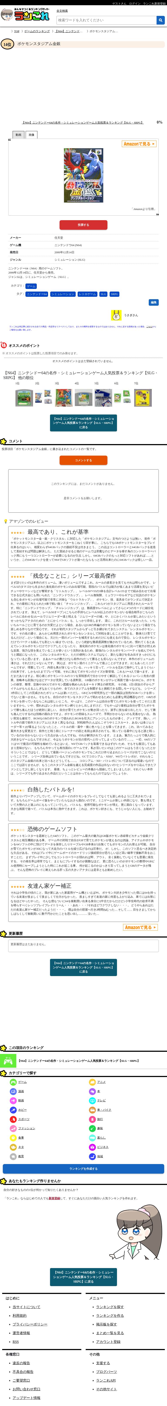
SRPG (114, 294)
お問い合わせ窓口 (26, 1389)
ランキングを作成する (83, 1168)
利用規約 (20, 1315)
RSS (16, 1342)
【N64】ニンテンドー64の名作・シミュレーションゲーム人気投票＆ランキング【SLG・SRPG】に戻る (83, 423)
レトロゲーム (87, 294)
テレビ (97, 1100)
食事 (17, 1137)
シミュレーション (63, 294)
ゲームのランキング (37, 31)
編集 (154, 302)
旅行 (96, 1119)
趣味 (96, 1128)
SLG (103, 294)
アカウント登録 (108, 1342)
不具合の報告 (23, 1372)
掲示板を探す (106, 1324)
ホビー (18, 1109)
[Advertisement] (83, 84)
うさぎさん (131, 315)
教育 (17, 1156)
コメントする (83, 460)
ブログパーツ (106, 1372)
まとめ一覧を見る (110, 1333)
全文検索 (62, 10)
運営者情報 (21, 1333)
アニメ (97, 1082)
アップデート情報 (26, 1398)
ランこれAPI (106, 1380)
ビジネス (99, 1147)
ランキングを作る (110, 1315)
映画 (17, 1100)
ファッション (22, 1128)
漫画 (17, 1091)
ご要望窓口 (21, 1380)
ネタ (17, 1147)
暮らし (97, 1137)
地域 (96, 1156)
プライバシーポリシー (30, 1324)
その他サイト (106, 1389)
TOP (16, 31)
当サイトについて (26, 1307)
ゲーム (31, 286)
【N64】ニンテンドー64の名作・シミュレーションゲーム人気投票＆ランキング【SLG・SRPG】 (83, 122)
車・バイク (100, 1109)
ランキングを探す (110, 1307)
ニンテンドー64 (37, 294)
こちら (149, 326)
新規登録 (54, 1198)
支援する (103, 1363)
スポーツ (20, 1119)
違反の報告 (21, 1363)
